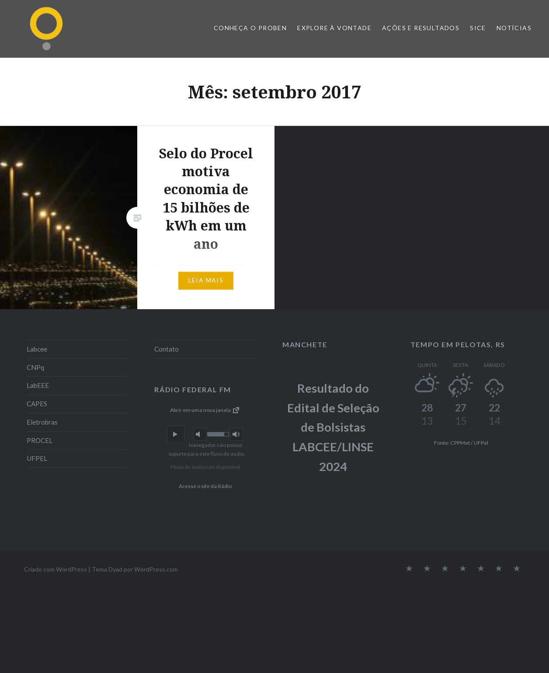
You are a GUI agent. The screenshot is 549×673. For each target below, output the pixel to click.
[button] (175, 434)
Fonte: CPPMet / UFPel (461, 442)
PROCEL (39, 440)
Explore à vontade (334, 27)
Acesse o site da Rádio (205, 486)
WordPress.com (156, 569)
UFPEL (37, 458)
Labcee (37, 349)
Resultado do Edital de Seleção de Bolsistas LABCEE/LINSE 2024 (333, 427)
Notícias (514, 27)
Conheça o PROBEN (250, 27)
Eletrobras (42, 422)
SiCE (478, 27)
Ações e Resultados (420, 27)
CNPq (35, 367)
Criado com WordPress (55, 569)
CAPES (37, 404)
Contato (166, 349)
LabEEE (38, 385)
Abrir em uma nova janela (205, 410)
